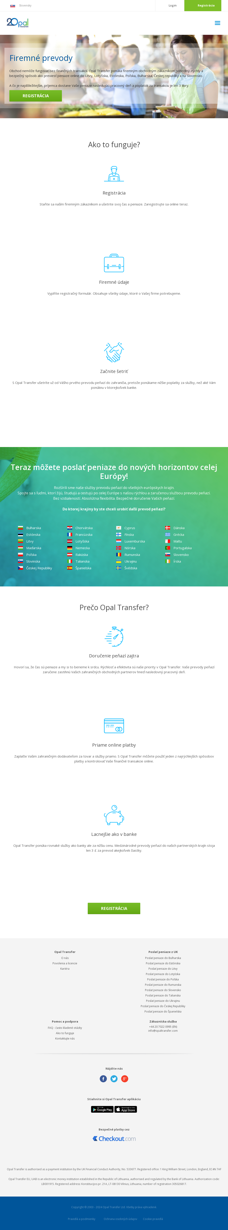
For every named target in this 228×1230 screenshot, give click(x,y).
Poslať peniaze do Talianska (163, 995)
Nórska (125, 548)
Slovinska (29, 561)
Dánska (175, 528)
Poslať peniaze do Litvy (163, 969)
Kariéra (64, 969)
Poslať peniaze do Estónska (163, 963)
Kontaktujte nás (65, 1038)
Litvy (26, 541)
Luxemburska (130, 541)
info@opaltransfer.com (163, 1031)
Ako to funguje (65, 1033)
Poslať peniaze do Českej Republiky (163, 1006)
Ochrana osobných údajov (120, 1219)
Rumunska (128, 555)
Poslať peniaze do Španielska (163, 1011)
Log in (173, 5)
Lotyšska (78, 541)
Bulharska (29, 528)
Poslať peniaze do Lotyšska (163, 974)
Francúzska (79, 534)
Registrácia (206, 5)
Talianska (78, 561)
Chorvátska (80, 528)
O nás (65, 958)
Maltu (173, 541)
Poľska (27, 555)
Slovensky (20, 5)
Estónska (29, 534)
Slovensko (177, 555)
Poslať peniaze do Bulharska (163, 958)
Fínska (125, 534)
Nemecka (78, 548)
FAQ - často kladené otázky (65, 1028)
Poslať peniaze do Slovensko (163, 990)
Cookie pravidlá (153, 1219)
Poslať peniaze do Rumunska (163, 985)
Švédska (126, 568)
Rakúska (77, 555)
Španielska (79, 568)
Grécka (174, 534)
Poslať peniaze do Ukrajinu (163, 1001)
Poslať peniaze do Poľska (163, 979)
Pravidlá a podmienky (81, 1219)
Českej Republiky (35, 568)
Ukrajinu (126, 561)
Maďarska (29, 548)
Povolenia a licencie (65, 963)
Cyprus (125, 528)
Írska (173, 561)
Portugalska (178, 548)
